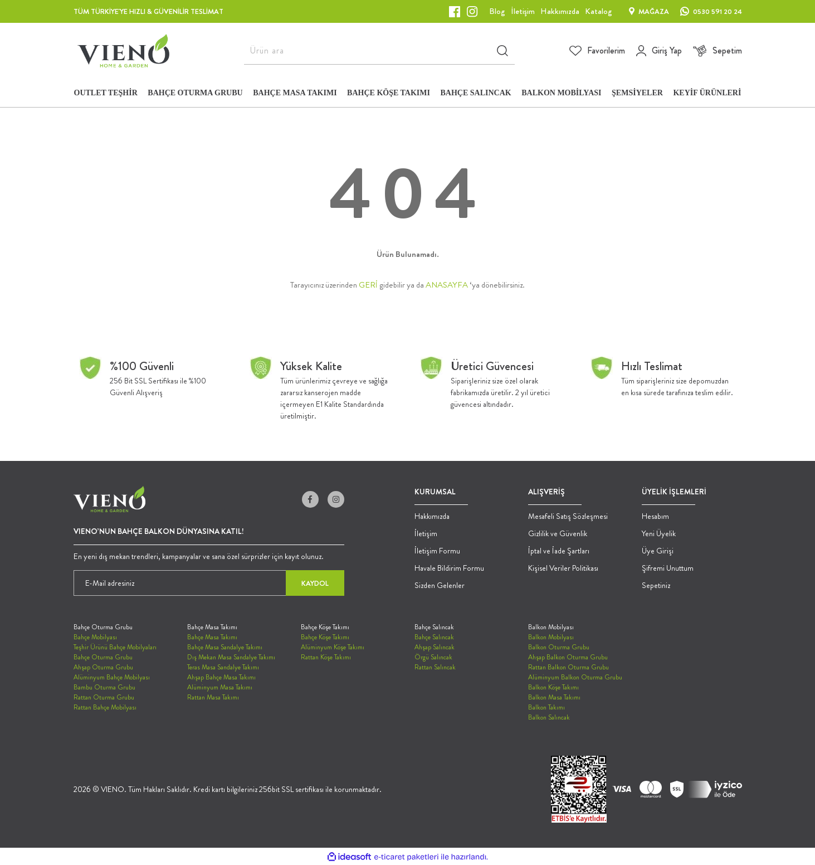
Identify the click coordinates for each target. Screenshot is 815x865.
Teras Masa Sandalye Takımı (223, 667)
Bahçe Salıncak (434, 637)
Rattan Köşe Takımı (326, 657)
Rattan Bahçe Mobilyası (105, 707)
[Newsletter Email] (209, 583)
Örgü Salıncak (433, 657)
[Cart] (717, 50)
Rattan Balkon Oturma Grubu (568, 667)
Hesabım (655, 516)
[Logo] (123, 51)
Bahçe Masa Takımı (212, 637)
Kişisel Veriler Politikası (563, 568)
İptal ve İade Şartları (558, 550)
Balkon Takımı (546, 707)
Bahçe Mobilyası (95, 637)
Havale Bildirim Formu (449, 568)
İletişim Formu (437, 550)
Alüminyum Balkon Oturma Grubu (575, 677)
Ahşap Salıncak (434, 647)
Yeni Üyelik (659, 533)
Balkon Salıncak (549, 717)
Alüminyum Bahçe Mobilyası (112, 677)
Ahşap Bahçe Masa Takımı (221, 677)
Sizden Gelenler (439, 585)
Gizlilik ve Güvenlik (557, 533)
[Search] (379, 51)
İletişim (425, 533)
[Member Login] (659, 50)
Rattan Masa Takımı (213, 697)
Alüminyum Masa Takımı (219, 687)
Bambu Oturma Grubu (104, 687)
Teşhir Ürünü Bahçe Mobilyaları (115, 647)
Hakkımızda (432, 516)
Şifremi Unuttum (668, 568)
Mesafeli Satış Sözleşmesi (568, 516)
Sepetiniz (656, 585)
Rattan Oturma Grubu (104, 697)
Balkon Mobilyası (551, 637)
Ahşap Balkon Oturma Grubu (568, 657)
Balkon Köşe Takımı (553, 687)
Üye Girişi (658, 550)
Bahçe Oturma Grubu (103, 657)
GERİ (368, 285)
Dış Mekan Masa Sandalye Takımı (231, 657)
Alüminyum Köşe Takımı (332, 647)
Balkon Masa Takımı (554, 697)
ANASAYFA (447, 285)
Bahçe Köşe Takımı (325, 637)
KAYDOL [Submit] (315, 583)
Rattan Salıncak (435, 667)
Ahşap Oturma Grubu (103, 667)
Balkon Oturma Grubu (558, 647)
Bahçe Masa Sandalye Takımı (224, 647)
